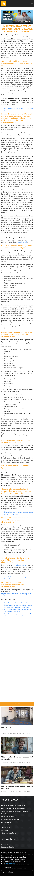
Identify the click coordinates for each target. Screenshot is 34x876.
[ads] (17, 23)
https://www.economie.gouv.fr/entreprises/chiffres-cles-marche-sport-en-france (18, 606)
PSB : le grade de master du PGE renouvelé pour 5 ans (17, 787)
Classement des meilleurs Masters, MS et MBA (16, 811)
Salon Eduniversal (7, 814)
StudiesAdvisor (6, 822)
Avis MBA (4, 830)
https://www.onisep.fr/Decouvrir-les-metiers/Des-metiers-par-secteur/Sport (18, 615)
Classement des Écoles (8, 833)
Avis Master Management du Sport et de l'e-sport (18, 578)
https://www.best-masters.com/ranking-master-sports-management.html (16, 595)
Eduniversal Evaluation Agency (11, 819)
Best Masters (5, 845)
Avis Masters (5, 827)
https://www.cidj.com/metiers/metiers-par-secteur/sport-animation (18, 610)
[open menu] (32, 3)
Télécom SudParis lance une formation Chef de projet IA (17, 758)
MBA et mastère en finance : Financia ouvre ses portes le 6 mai (17, 729)
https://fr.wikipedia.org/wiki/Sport (15, 603)
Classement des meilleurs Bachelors (13, 806)
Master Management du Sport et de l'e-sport (18, 109)
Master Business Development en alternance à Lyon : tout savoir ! (18, 513)
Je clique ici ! (22, 242)
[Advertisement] (17, 635)
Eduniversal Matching (8, 817)
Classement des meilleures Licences (13, 808)
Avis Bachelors (6, 825)
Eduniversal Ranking (8, 847)
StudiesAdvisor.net (21, 565)
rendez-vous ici (10, 863)
